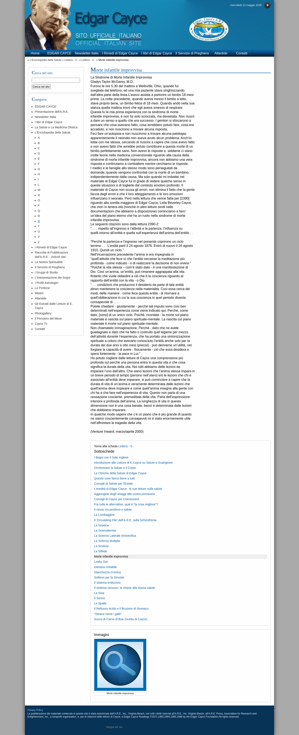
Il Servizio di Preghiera (192, 53)
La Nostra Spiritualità (48, 262)
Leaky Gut (101, 561)
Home (35, 53)
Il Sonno (99, 598)
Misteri (39, 293)
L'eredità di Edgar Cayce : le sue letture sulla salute (128, 488)
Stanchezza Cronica (107, 572)
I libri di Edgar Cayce (156, 53)
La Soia (99, 593)
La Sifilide (100, 551)
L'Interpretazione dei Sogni (52, 277)
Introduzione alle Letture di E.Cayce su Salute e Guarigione (133, 462)
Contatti (241, 53)
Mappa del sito (114, 727)
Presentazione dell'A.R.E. (52, 111)
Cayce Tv (41, 323)
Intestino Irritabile (105, 567)
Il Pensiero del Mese (48, 318)
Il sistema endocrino (107, 582)
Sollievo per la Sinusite (109, 577)
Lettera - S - (71, 59)
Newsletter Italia (86, 53)
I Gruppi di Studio (46, 272)
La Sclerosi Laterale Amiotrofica (115, 535)
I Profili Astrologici (46, 282)
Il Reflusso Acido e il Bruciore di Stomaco (121, 608)
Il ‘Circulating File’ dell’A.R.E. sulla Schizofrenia (125, 520)
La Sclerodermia (105, 530)
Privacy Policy (35, 710)
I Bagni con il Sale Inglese (111, 457)
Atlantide (220, 53)
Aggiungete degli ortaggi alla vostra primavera (124, 494)
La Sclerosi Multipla (107, 541)
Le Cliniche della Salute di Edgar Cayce (120, 473)
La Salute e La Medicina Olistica (56, 127)
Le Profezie (42, 288)
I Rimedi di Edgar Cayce (120, 53)
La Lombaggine (104, 514)
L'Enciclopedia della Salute (45, 59)
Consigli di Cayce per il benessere (116, 499)
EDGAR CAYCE (59, 53)
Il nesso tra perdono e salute (113, 509)
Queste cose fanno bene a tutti (114, 478)
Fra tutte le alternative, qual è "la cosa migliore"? (126, 504)
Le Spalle (100, 603)
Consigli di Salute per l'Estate (113, 483)
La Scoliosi (101, 546)
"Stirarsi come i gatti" (108, 614)
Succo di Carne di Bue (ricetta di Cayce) (120, 619)
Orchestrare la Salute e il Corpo (115, 467)
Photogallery (43, 313)
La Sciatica (101, 525)
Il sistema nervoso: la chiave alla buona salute (124, 587)
